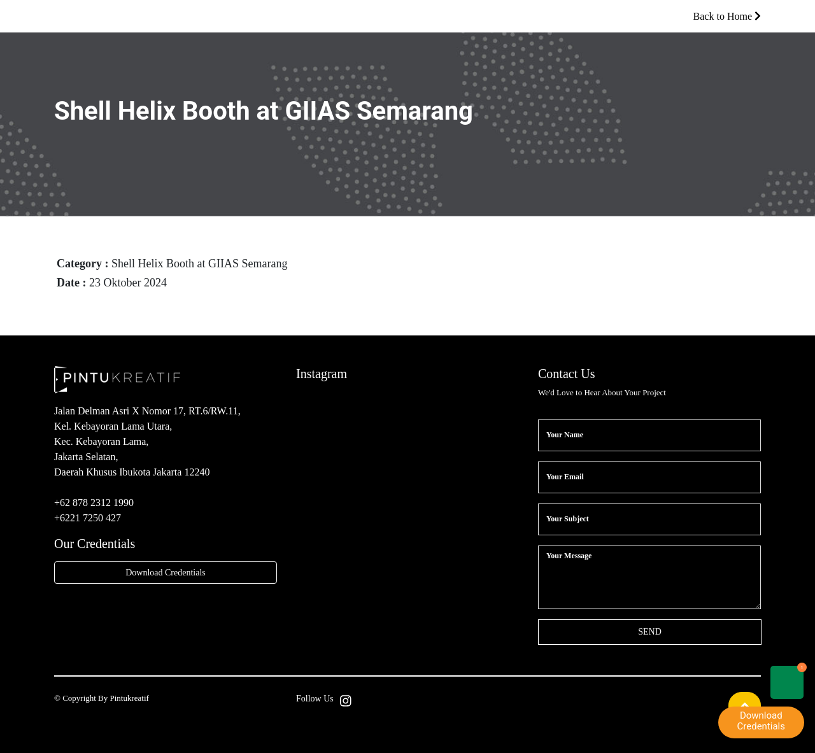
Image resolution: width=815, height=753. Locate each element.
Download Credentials (165, 572)
